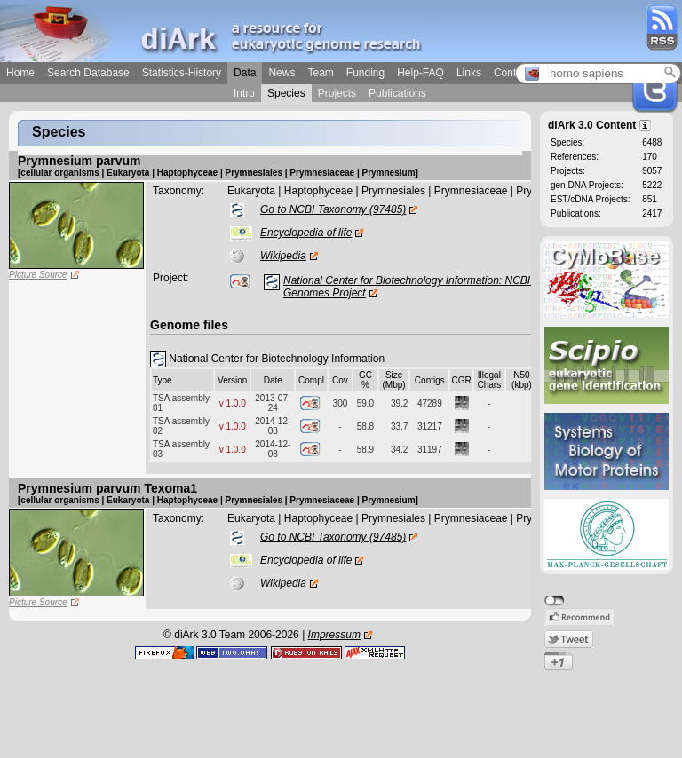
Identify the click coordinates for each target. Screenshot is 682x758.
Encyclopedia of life (306, 232)
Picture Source (38, 275)
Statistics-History (181, 73)
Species (286, 93)
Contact (512, 73)
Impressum (334, 634)
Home (20, 73)
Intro (244, 93)
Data (245, 73)
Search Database (88, 73)
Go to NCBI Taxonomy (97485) (333, 209)
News (281, 73)
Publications (397, 93)
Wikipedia (283, 255)
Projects (337, 93)
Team (320, 73)
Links (468, 73)
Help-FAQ (420, 73)
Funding (365, 73)
